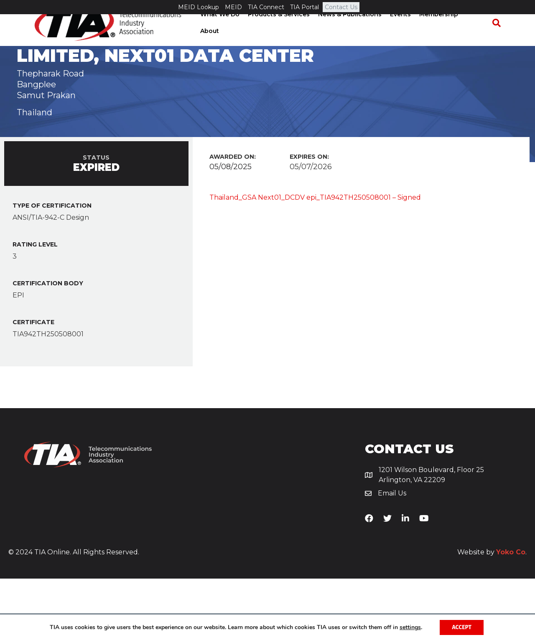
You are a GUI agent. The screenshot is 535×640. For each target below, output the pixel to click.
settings (409, 627)
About (478, 37)
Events (402, 37)
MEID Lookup (198, 7)
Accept (461, 626)
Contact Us (341, 7)
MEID (233, 7)
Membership (440, 37)
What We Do (222, 37)
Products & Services (281, 37)
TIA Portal (304, 7)
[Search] (500, 37)
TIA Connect (266, 7)
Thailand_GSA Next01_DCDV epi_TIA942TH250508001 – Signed (315, 259)
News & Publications (352, 37)
